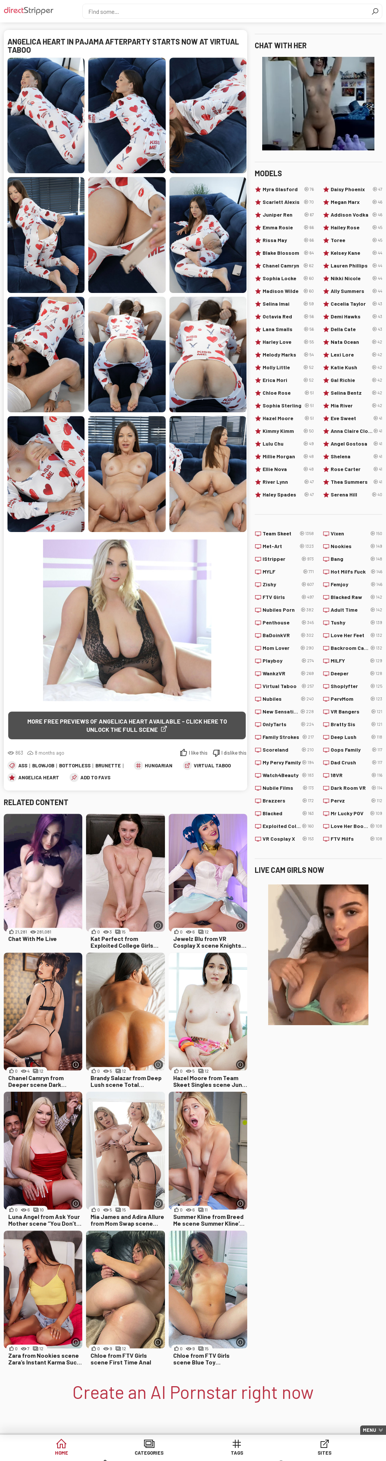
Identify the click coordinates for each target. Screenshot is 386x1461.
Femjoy (356, 584)
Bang (356, 558)
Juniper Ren (288, 214)
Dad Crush (356, 762)
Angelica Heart (38, 777)
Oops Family (356, 749)
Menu (369, 1430)
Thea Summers (356, 481)
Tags (164, 1453)
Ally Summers (356, 291)
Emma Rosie (288, 227)
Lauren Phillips (356, 265)
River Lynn (288, 481)
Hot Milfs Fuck (356, 571)
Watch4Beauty (288, 775)
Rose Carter (356, 469)
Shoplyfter (356, 686)
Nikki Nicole (356, 278)
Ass (22, 765)
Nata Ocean (356, 341)
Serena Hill (356, 494)
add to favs (95, 777)
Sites (221, 1453)
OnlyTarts (288, 724)
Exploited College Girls (288, 826)
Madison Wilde (288, 291)
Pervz (356, 800)
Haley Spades (288, 494)
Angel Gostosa (356, 443)
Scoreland (288, 749)
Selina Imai (288, 303)
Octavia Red (288, 316)
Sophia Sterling (288, 405)
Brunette (108, 765)
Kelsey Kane (356, 252)
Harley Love (288, 341)
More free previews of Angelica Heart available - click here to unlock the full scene (127, 725)
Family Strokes (288, 737)
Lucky (336, 1453)
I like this (198, 753)
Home (50, 1453)
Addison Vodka (356, 214)
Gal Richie (356, 380)
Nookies (356, 546)
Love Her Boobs (356, 826)
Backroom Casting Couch (356, 648)
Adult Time (356, 609)
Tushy (356, 622)
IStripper (288, 558)
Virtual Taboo (212, 765)
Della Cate (356, 329)
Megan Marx (356, 202)
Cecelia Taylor (356, 303)
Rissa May (288, 240)
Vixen (356, 533)
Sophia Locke (288, 278)
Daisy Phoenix (356, 189)
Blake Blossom (288, 252)
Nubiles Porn (288, 609)
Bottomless (75, 765)
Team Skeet (288, 533)
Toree (356, 240)
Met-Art (288, 546)
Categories (107, 1453)
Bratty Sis (356, 724)
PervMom (356, 698)
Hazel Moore (288, 418)
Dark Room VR (356, 787)
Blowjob (43, 765)
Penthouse (288, 622)
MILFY (356, 660)
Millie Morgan (288, 456)
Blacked (288, 813)
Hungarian (158, 765)
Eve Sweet (356, 418)
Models (279, 1453)
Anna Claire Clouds (356, 431)
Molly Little (288, 367)
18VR (356, 775)
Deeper (356, 673)
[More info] (158, 925)
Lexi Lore (356, 354)
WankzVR (288, 673)
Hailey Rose (356, 227)
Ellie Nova (288, 469)
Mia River (356, 405)
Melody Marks (288, 354)
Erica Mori (288, 380)
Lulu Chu (288, 443)
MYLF (288, 571)
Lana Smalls (288, 329)
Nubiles (288, 698)
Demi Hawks (356, 316)
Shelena (356, 456)
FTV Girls (288, 597)
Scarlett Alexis (288, 202)
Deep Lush (356, 737)
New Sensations (288, 711)
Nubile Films (288, 787)
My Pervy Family (288, 762)
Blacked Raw (356, 597)
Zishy (288, 584)
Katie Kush (356, 367)
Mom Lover (288, 648)
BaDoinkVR (288, 635)
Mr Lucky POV (356, 813)
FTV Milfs (356, 838)
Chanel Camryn (288, 265)
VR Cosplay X (288, 838)
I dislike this (233, 753)
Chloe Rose (288, 392)
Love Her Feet (356, 635)
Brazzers (288, 800)
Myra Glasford (288, 189)
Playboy (288, 660)
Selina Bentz (356, 392)
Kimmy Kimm (288, 431)
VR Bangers (356, 711)
